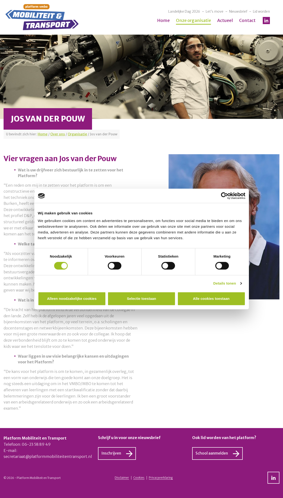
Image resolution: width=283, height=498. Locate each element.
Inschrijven (111, 453)
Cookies (138, 477)
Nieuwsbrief (238, 11)
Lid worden (261, 11)
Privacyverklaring (161, 477)
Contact (247, 20)
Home (163, 20)
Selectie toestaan (141, 299)
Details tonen (224, 283)
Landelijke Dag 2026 (184, 11)
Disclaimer (122, 477)
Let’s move (214, 11)
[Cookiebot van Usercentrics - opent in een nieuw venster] (224, 195)
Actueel (225, 20)
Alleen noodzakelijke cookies (72, 299)
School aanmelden (212, 453)
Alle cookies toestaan (211, 299)
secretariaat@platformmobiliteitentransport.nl (48, 456)
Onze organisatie (193, 20)
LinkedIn (266, 20)
